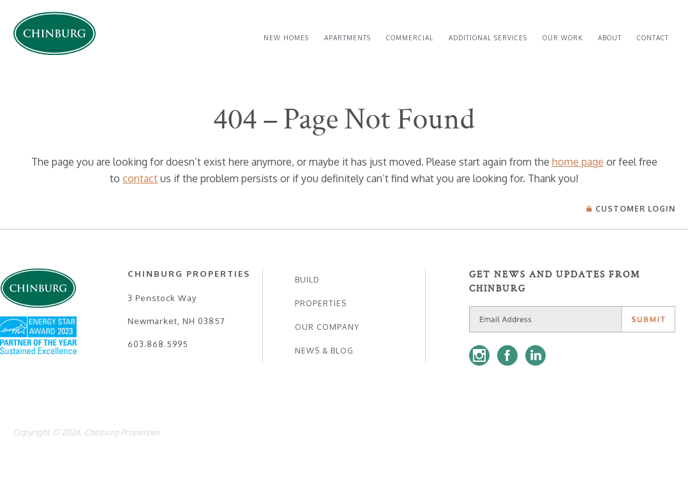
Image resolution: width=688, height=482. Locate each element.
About (610, 38)
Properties (321, 303)
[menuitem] (286, 38)
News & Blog (324, 350)
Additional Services (488, 38)
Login (631, 209)
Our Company (327, 327)
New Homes (286, 38)
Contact (653, 38)
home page (578, 161)
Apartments (347, 38)
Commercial (409, 38)
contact (140, 178)
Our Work (562, 38)
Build (307, 279)
